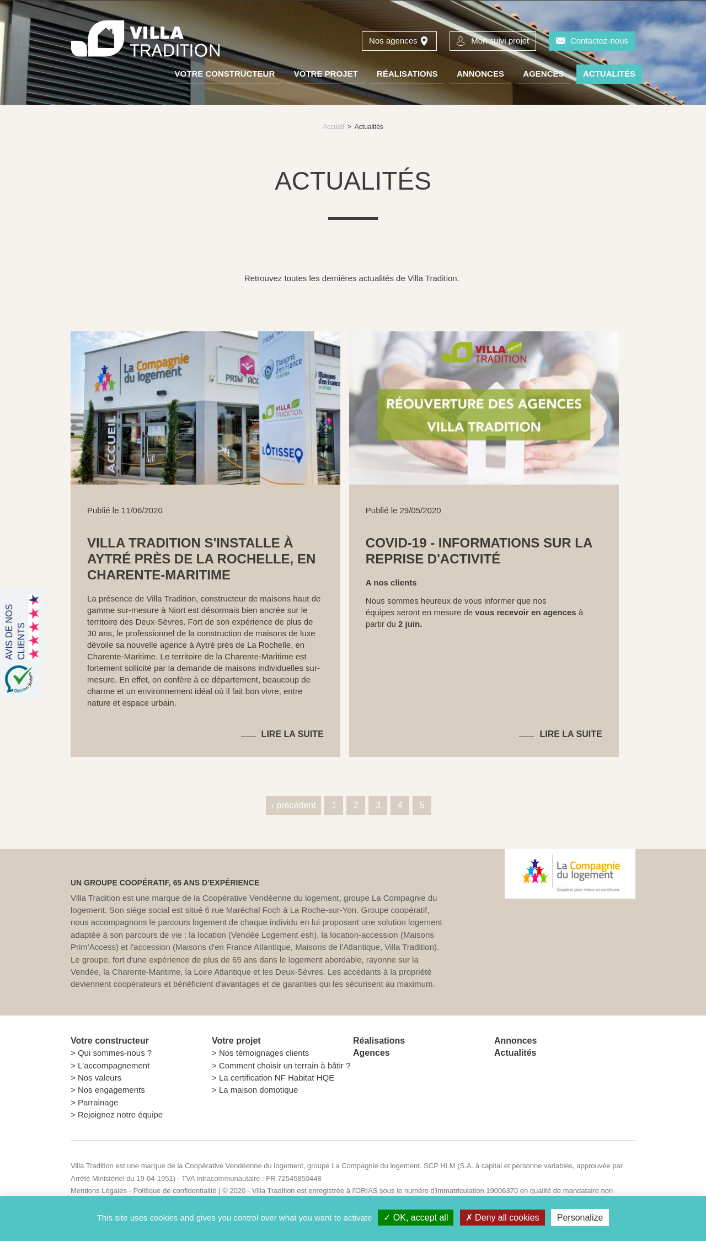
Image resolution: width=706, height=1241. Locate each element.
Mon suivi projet (500, 40)
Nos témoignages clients (264, 1052)
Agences (543, 73)
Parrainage (98, 1102)
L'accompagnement (113, 1065)
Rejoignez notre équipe (120, 1114)
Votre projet (326, 73)
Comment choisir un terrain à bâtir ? (284, 1065)
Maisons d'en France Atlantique (233, 947)
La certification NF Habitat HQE (276, 1077)
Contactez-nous (599, 40)
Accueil (333, 127)
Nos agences (393, 40)
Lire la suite (292, 734)
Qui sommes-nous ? (115, 1052)
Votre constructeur (225, 73)
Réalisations (407, 73)
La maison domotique (258, 1089)
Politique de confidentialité (174, 1190)
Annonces (480, 73)
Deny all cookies (502, 1217)
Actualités (609, 73)
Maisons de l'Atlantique (337, 947)
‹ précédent (293, 805)
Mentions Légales (99, 1190)
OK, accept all (415, 1217)
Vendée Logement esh (272, 934)
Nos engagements (111, 1089)
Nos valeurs (99, 1077)
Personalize (580, 1217)
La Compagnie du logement (375, 1166)
